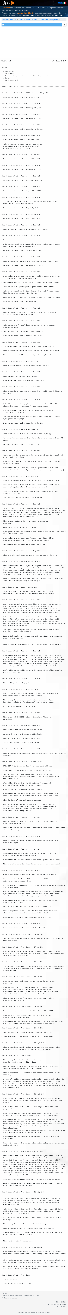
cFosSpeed (6, 8)
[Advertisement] (34, 43)
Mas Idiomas (61, 1307)
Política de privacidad (9, 1298)
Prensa (4, 1293)
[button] (32, 24)
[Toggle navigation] (55, 3)
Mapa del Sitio (61, 1302)
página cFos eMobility (26, 13)
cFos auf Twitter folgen (57, 1304)
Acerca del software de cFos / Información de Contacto (21, 1295)
